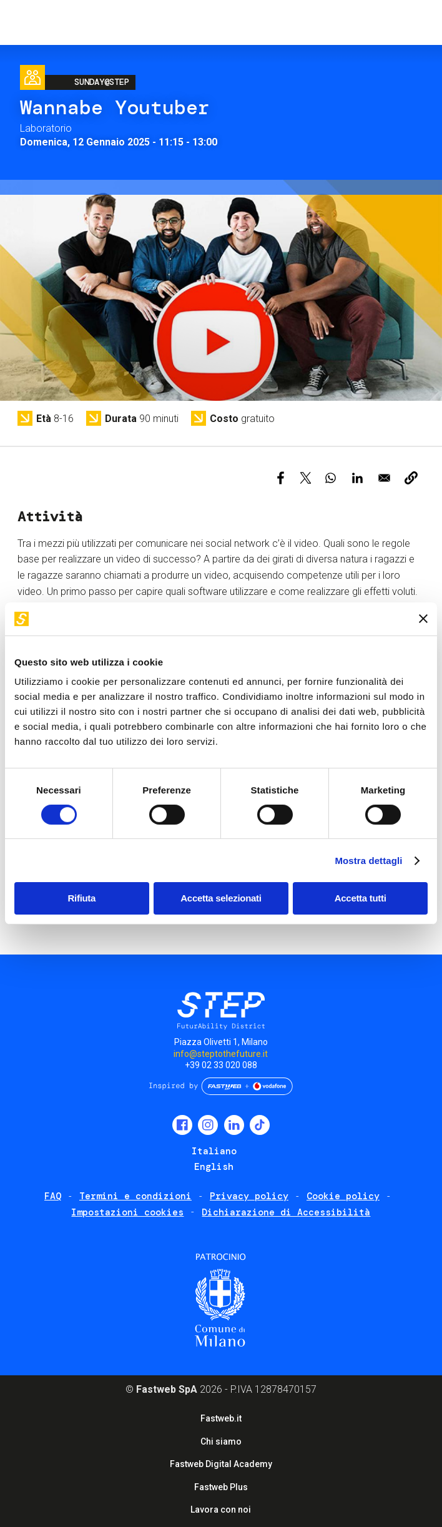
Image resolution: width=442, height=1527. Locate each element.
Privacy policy (249, 1196)
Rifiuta (82, 898)
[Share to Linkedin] (357, 478)
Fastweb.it (221, 1418)
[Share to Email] (384, 478)
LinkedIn (234, 1125)
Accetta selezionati (220, 898)
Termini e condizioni (135, 1196)
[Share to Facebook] (281, 478)
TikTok (260, 1125)
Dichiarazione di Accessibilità (286, 1212)
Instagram (208, 1125)
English (213, 1167)
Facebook (182, 1125)
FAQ (52, 1196)
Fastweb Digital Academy (221, 1464)
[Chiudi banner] (423, 618)
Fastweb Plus (221, 1487)
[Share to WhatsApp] (330, 478)
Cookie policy (343, 1196)
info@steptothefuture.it (221, 1054)
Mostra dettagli (368, 860)
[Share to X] (306, 478)
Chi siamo (221, 1441)
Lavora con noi (220, 1510)
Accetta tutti (360, 898)
